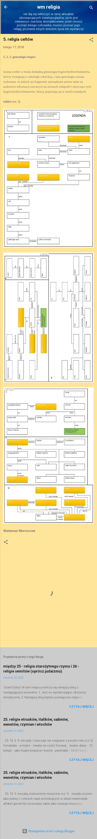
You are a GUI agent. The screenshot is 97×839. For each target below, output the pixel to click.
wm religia (48, 7)
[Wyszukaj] (91, 8)
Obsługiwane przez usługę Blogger (48, 831)
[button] (91, 40)
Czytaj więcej (81, 707)
